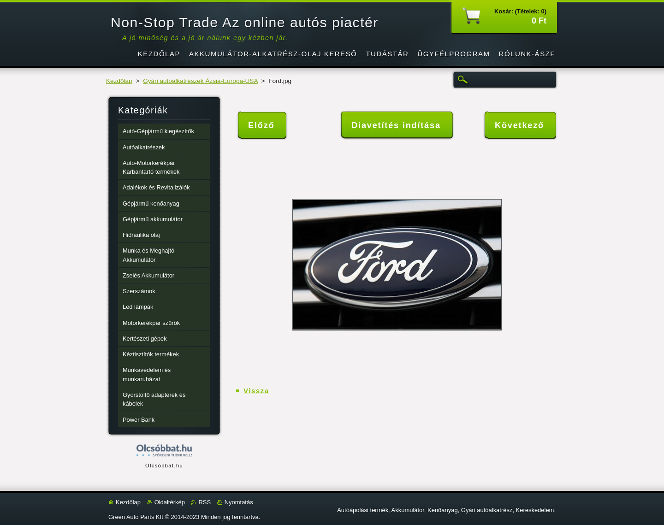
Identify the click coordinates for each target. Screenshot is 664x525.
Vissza (256, 391)
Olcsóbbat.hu (164, 465)
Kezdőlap (119, 80)
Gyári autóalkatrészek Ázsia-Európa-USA (200, 80)
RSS (204, 502)
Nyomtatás (239, 502)
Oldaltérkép (169, 502)
